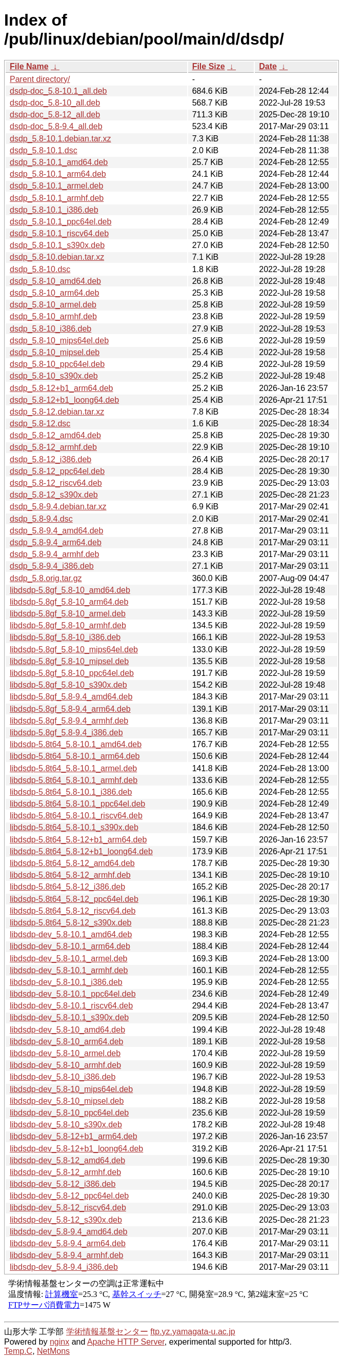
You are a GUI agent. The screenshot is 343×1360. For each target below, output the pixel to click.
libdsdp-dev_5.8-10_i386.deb (62, 1077)
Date (268, 66)
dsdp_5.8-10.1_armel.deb (56, 185)
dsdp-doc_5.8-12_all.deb (55, 114)
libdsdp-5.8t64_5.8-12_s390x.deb (71, 922)
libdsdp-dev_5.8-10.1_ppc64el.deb (73, 994)
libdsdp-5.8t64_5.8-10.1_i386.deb (71, 792)
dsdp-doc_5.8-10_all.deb (55, 102)
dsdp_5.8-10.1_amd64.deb (59, 162)
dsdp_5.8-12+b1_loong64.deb (64, 400)
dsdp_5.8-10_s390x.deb (54, 376)
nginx (59, 1341)
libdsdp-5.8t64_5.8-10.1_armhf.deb (73, 780)
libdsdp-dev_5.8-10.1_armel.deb (68, 958)
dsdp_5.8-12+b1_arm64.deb (61, 388)
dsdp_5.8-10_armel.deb (53, 304)
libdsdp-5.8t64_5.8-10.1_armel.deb (73, 768)
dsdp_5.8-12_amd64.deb (55, 435)
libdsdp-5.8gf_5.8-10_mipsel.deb (69, 661)
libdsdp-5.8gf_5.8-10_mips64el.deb (74, 649)
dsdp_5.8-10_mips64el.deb (59, 340)
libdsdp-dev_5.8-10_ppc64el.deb (69, 1112)
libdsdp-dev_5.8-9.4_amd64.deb (69, 1231)
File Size (208, 66)
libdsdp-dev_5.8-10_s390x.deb (66, 1124)
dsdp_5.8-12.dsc (40, 423)
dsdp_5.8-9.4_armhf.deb (54, 554)
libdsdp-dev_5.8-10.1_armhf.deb (69, 970)
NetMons (53, 1351)
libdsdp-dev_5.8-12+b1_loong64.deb (76, 1148)
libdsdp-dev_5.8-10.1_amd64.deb (71, 934)
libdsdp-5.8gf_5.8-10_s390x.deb (68, 685)
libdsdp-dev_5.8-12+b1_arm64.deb (73, 1136)
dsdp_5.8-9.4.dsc (41, 518)
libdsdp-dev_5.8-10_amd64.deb (67, 1029)
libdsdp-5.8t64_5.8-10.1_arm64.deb (75, 756)
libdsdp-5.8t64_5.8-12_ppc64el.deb (74, 899)
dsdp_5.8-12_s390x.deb (54, 494)
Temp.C (18, 1351)
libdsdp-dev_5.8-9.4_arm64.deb (68, 1243)
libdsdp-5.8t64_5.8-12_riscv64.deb (73, 910)
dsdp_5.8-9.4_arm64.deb (56, 542)
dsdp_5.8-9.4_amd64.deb (56, 530)
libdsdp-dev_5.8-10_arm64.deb (66, 1041)
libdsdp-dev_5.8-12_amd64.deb (67, 1160)
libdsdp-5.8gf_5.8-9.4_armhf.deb (69, 720)
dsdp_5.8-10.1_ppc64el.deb (60, 221)
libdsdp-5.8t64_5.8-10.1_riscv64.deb (76, 815)
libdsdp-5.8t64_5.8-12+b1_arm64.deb (78, 839)
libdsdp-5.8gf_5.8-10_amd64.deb (70, 590)
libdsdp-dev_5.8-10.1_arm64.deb (70, 946)
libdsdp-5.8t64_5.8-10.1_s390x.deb (74, 827)
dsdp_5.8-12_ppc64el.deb (57, 471)
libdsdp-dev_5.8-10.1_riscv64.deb (71, 1005)
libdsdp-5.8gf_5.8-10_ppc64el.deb (72, 673)
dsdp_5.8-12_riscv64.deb (56, 483)
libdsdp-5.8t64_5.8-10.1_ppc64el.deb (77, 803)
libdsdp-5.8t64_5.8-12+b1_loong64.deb (81, 851)
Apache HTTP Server (126, 1341)
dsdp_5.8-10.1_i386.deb (54, 209)
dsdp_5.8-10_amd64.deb (55, 281)
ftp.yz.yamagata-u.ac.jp (192, 1331)
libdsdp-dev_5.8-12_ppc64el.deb (69, 1195)
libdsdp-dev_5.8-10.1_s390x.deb (69, 1017)
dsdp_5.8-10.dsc (40, 269)
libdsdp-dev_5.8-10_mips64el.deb (71, 1089)
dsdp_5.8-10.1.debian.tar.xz (60, 138)
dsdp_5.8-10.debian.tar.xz (57, 257)
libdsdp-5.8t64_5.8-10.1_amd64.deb (76, 744)
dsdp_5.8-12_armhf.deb (53, 447)
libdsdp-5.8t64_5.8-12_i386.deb (67, 886)
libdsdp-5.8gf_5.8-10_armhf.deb (68, 625)
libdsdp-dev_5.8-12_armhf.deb (65, 1172)
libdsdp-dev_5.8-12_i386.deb (62, 1184)
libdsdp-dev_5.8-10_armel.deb (65, 1053)
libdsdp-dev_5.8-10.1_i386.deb (66, 982)
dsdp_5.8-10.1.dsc (43, 150)
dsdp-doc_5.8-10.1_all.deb (58, 91)
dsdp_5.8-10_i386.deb (50, 328)
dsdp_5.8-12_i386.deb (50, 459)
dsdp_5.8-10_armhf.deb (53, 316)
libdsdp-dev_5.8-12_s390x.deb (66, 1219)
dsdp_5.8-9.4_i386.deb (52, 566)
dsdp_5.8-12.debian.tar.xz (57, 411)
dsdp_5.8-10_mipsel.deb (54, 352)
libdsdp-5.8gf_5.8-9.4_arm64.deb (70, 709)
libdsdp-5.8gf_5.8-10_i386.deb (65, 637)
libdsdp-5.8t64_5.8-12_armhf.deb (70, 875)
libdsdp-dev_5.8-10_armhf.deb (65, 1065)
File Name (29, 66)
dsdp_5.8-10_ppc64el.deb (57, 364)
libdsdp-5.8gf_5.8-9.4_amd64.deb (71, 696)
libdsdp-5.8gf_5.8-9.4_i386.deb (66, 732)
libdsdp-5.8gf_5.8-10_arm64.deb (69, 601)
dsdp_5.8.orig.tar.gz (46, 578)
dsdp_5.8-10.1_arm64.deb (58, 174)
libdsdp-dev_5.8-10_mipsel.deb (67, 1101)
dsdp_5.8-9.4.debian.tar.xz (58, 506)
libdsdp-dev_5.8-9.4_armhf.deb (66, 1255)
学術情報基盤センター (107, 1331)
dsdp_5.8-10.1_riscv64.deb (59, 233)
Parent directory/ (40, 79)
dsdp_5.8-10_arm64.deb (54, 293)
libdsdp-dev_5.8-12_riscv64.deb (68, 1207)
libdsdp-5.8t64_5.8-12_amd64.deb (72, 863)
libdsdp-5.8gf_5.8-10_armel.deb (68, 613)
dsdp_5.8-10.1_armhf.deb (57, 198)
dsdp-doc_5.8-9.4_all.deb (56, 126)
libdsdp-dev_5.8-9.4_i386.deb (64, 1267)
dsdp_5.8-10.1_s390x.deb (57, 245)
